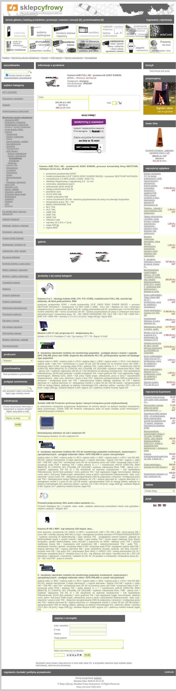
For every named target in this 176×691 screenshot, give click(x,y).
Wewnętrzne (12, 168)
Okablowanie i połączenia (16, 125)
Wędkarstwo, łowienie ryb (14, 244)
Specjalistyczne (13, 144)
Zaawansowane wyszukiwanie (18, 78)
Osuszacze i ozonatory (12, 98)
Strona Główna (13, 19)
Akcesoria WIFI (12, 120)
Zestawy (9, 201)
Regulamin (9, 672)
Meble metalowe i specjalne (15, 270)
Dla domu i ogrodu (10, 320)
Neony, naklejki (12, 189)
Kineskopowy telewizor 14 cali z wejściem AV (152, 321)
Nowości (63, 19)
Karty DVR (10, 185)
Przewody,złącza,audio (15, 194)
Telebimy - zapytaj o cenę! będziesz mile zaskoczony (153, 210)
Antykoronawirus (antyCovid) (15, 111)
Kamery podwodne (14, 137)
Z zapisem (11, 170)
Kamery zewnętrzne (74, 58)
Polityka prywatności (39, 672)
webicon (98, 678)
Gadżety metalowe (10, 219)
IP (7, 180)
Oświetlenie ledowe (11, 282)
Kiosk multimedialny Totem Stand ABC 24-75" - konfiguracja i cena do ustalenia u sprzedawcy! (153, 301)
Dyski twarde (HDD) (14, 129)
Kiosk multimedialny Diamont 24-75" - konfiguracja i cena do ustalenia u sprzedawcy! (153, 374)
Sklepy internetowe (83, 687)
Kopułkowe (14, 161)
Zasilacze (9, 199)
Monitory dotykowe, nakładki (15, 339)
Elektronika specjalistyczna (14, 308)
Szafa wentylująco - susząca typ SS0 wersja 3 (155, 465)
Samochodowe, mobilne (17, 141)
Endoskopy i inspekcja (15, 122)
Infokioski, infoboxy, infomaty (15, 225)
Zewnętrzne (11, 173)
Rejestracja (166, 19)
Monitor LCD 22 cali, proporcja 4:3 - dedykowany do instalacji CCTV (153, 336)
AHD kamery (56, 58)
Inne (7, 204)
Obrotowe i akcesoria (16, 182)
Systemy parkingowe (11, 301)
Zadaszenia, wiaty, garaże (14, 251)
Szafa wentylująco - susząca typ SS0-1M (153, 312)
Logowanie (152, 19)
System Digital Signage (13, 238)
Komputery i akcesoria (12, 232)
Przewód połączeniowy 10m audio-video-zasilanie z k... (156, 399)
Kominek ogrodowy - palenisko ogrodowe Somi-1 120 (159, 151)
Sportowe (10, 146)
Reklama (6, 289)
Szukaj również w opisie (19, 75)
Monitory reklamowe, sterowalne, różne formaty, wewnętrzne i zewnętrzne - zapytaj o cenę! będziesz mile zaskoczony (152, 246)
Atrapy (9, 175)
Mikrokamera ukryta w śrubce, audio (153, 328)
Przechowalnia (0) (93, 19)
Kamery (44, 58)
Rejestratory (10, 197)
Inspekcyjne (11, 134)
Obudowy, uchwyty (13, 192)
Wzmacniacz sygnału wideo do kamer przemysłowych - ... (153, 407)
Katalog (5, 58)
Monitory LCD (11, 187)
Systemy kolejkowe (11, 295)
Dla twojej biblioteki (11, 257)
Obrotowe (12, 163)
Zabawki (6, 105)
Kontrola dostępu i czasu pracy (16, 263)
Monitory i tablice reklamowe (15, 276)
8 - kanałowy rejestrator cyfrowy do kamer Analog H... (152, 263)
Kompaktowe (91, 58)
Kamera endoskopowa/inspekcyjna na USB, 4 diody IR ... (156, 456)
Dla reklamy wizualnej (12, 327)
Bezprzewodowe (13, 177)
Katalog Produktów (34, 19)
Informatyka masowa (11, 333)
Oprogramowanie (10, 346)
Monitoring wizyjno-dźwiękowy (25, 58)
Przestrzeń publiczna (11, 314)
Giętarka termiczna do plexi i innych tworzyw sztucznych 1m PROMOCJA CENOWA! (153, 348)
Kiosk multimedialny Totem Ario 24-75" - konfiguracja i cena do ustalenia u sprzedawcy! (153, 361)
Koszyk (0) (76, 19)
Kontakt (21, 672)
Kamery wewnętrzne (17, 153)
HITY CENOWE (9, 92)
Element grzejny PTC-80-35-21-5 (151, 383)
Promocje (51, 19)
